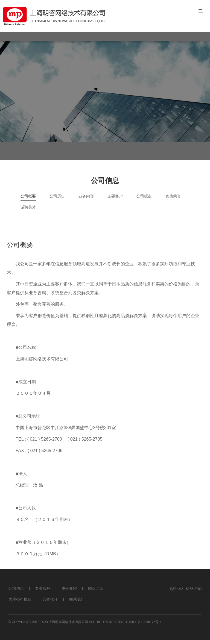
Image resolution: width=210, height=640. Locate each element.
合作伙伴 (50, 599)
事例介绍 (69, 588)
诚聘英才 (28, 207)
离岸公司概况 (19, 599)
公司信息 (16, 588)
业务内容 (86, 196)
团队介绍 (95, 588)
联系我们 (76, 599)
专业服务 (42, 588)
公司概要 (28, 196)
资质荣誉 (173, 196)
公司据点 (144, 196)
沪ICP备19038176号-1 (145, 622)
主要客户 (115, 196)
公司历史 (57, 196)
